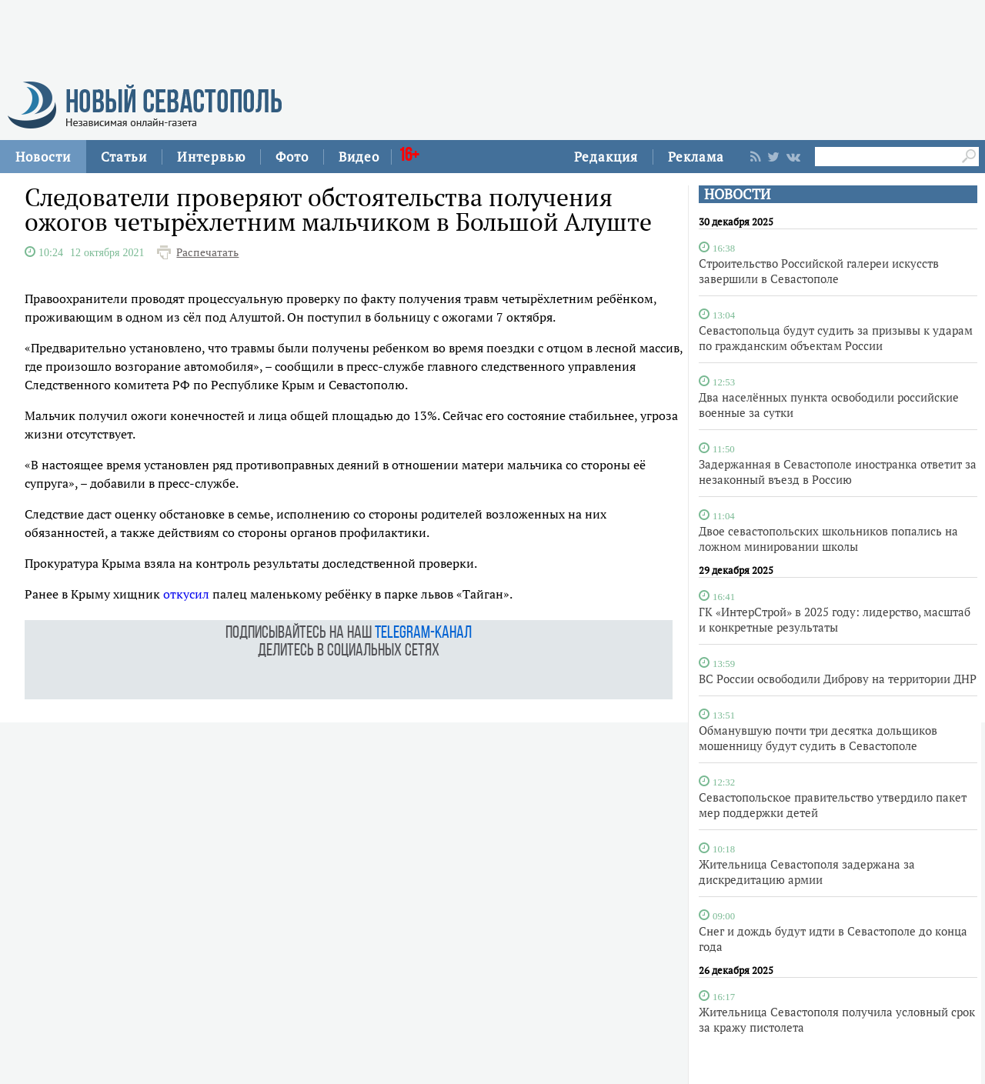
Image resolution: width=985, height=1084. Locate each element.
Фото (292, 156)
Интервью (211, 156)
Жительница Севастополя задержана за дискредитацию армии (807, 871)
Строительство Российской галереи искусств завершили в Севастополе (819, 270)
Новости (43, 156)
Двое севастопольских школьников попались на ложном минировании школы (828, 538)
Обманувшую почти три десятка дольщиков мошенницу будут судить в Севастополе (818, 737)
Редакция (606, 156)
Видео (359, 156)
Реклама (696, 156)
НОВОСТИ (737, 194)
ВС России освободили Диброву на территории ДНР (838, 678)
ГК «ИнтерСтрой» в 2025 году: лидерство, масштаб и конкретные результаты (834, 619)
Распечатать (207, 252)
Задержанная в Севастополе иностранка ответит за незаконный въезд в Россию (838, 471)
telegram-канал (423, 633)
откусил (186, 593)
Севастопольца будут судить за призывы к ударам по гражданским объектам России (836, 337)
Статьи (124, 156)
